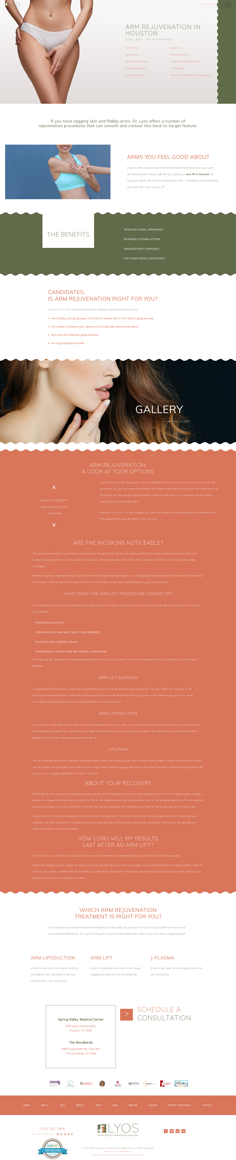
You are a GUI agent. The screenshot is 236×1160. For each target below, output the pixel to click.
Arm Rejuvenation (159, 39)
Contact (207, 1103)
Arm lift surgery (54, 500)
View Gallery (181, 421)
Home (129, 39)
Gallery (153, 1103)
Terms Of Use (125, 1150)
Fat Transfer (177, 67)
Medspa (133, 1103)
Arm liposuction (53, 506)
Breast (80, 1103)
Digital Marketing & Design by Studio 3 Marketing (118, 1153)
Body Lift (175, 47)
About (44, 1103)
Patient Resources (180, 1103)
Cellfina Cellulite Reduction (184, 61)
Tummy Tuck (132, 47)
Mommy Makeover (136, 67)
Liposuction (132, 54)
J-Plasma (54, 512)
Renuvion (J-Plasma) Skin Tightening (190, 74)
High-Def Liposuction (137, 61)
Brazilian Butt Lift (179, 54)
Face (62, 1103)
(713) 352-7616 (205, 4)
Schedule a (166, 1012)
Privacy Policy (111, 1150)
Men (115, 1103)
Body (139, 39)
